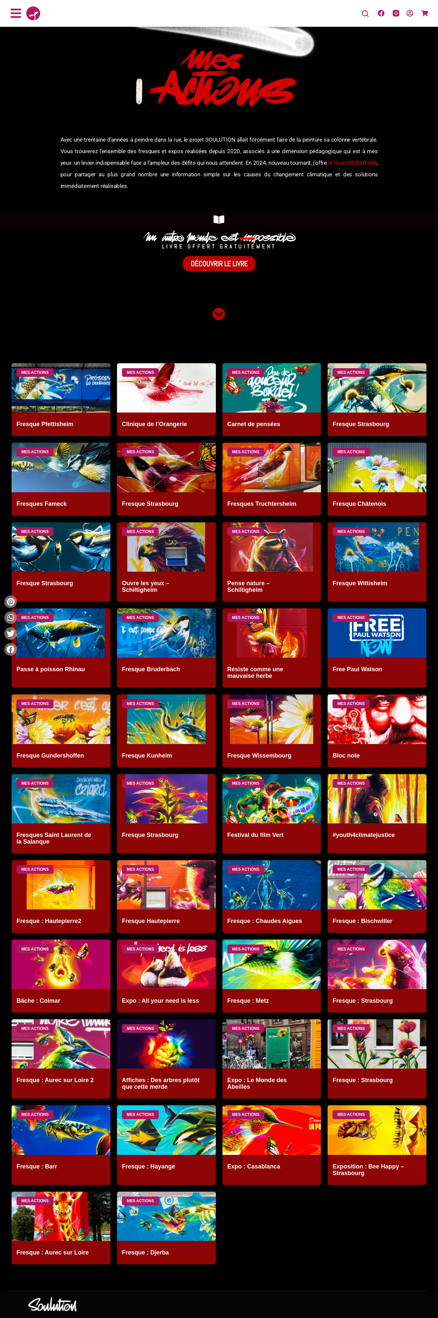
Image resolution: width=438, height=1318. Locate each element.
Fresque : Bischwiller (362, 921)
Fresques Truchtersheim (262, 504)
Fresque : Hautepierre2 (49, 921)
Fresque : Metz (248, 1000)
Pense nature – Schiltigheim (248, 586)
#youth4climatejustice (364, 835)
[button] (10, 649)
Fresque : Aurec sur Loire (53, 1252)
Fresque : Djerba (145, 1252)
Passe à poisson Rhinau (51, 669)
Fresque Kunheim (147, 755)
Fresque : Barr (37, 1166)
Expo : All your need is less (160, 1000)
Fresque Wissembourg (259, 755)
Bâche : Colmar (38, 1000)
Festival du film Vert (255, 835)
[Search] (365, 13)
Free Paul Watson (357, 669)
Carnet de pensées (253, 424)
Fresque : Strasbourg (363, 1000)
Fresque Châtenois (359, 504)
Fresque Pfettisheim (45, 424)
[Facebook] (381, 13)
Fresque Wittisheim (360, 583)
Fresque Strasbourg (361, 424)
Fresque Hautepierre (151, 921)
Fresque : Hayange (148, 1166)
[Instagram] (396, 13)
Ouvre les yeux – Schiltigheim (145, 586)
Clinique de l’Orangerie (154, 424)
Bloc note (346, 755)
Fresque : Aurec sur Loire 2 (55, 1080)
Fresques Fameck (42, 504)
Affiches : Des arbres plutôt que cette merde (161, 1083)
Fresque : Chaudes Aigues (264, 921)
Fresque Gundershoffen (50, 755)
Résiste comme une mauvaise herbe (255, 672)
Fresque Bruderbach (151, 669)
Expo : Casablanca (253, 1166)
